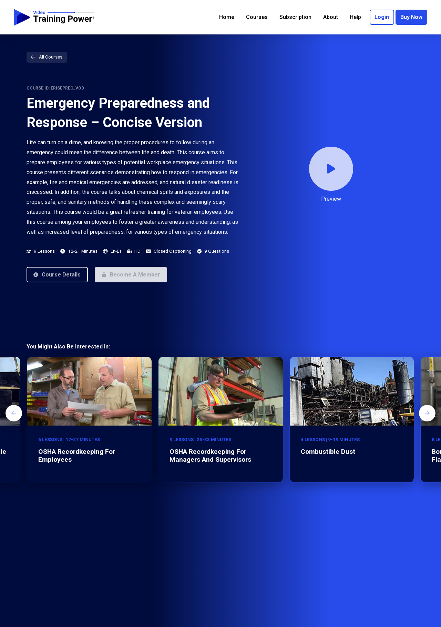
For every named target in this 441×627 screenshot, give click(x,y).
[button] (57, 274)
